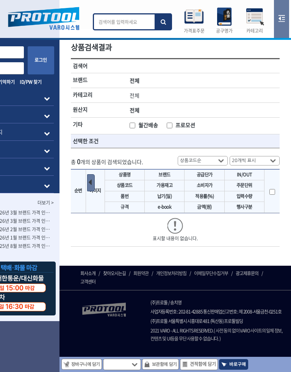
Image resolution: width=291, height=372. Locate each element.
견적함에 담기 (229, 364)
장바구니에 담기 (110, 364)
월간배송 (176, 122)
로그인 (69, 60)
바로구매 (263, 364)
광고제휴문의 (119, 306)
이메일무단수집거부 (239, 298)
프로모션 (206, 122)
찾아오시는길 (142, 298)
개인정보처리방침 (199, 298)
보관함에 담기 (190, 364)
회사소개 (115, 298)
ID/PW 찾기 (58, 82)
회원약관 (168, 298)
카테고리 (254, 30)
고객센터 (145, 306)
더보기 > (73, 202)
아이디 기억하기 (23, 82)
